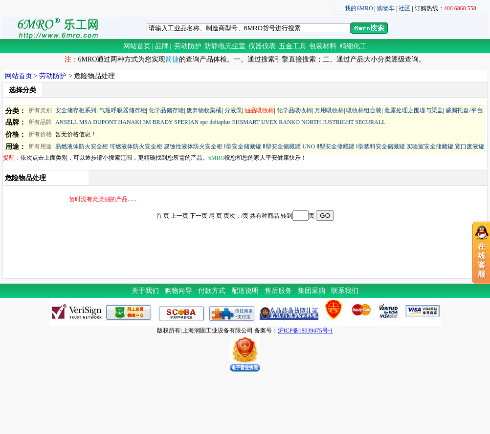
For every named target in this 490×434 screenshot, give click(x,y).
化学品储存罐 (166, 110)
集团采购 (311, 290)
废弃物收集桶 (204, 110)
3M (147, 122)
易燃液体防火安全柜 (81, 146)
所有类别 (40, 110)
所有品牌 (40, 122)
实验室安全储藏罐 (429, 146)
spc (204, 122)
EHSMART (245, 122)
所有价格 (40, 134)
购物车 (386, 8)
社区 (404, 8)
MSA (85, 122)
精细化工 (353, 46)
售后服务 (278, 290)
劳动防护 (187, 46)
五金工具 (292, 46)
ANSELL (66, 122)
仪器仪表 (262, 46)
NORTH (311, 122)
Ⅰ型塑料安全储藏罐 (380, 146)
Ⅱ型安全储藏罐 (282, 146)
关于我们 (145, 290)
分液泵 (233, 110)
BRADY (163, 122)
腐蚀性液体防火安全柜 (193, 146)
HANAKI (129, 122)
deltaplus (219, 122)
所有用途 (40, 146)
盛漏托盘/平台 (463, 110)
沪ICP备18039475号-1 (305, 330)
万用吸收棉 (329, 110)
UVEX (269, 122)
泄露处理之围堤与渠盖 (413, 110)
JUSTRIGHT (338, 122)
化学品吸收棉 (294, 110)
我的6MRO (359, 8)
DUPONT (104, 122)
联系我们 (344, 290)
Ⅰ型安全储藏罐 (242, 146)
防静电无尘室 (224, 46)
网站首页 (137, 46)
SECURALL (370, 122)
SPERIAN (186, 122)
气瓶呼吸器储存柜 (122, 110)
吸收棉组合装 (363, 110)
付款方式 (211, 290)
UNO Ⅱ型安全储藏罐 (328, 146)
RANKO (289, 122)
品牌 (162, 46)
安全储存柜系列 (75, 110)
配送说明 (245, 290)
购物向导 (178, 290)
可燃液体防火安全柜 (136, 146)
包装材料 (322, 46)
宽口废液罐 (469, 146)
